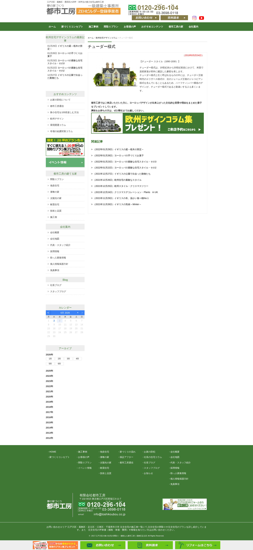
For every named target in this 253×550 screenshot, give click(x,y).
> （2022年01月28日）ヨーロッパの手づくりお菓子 (117, 155)
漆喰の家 (54, 192)
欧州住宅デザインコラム (60, 37)
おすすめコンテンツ (152, 26)
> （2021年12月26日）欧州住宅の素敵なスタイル (116, 180)
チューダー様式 (101, 46)
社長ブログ (55, 285)
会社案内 (193, 26)
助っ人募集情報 (58, 257)
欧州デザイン (57, 118)
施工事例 (93, 26)
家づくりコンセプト (72, 26)
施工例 (53, 217)
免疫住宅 (54, 185)
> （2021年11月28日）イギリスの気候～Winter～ (116, 204)
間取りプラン (111, 26)
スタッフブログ (58, 291)
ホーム (52, 26)
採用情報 (54, 251)
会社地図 (54, 238)
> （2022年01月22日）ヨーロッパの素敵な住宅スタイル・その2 (123, 167)
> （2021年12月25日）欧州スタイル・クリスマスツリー (119, 186)
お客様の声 (130, 26)
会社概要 (54, 232)
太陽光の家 (55, 198)
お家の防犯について (60, 99)
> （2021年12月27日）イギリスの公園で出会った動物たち (121, 173)
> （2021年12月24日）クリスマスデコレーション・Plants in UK (124, 192)
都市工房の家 (176, 26)
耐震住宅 (54, 204)
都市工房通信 (57, 106)
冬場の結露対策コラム (61, 131)
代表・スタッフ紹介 (60, 245)
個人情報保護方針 (59, 264)
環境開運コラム (58, 125)
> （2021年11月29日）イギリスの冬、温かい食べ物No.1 (120, 198)
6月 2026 (65, 312)
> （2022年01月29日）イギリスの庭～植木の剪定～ (117, 149)
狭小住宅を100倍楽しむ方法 (64, 112)
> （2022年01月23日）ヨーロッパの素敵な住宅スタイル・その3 (123, 161)
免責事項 (54, 270)
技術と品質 (55, 210)
